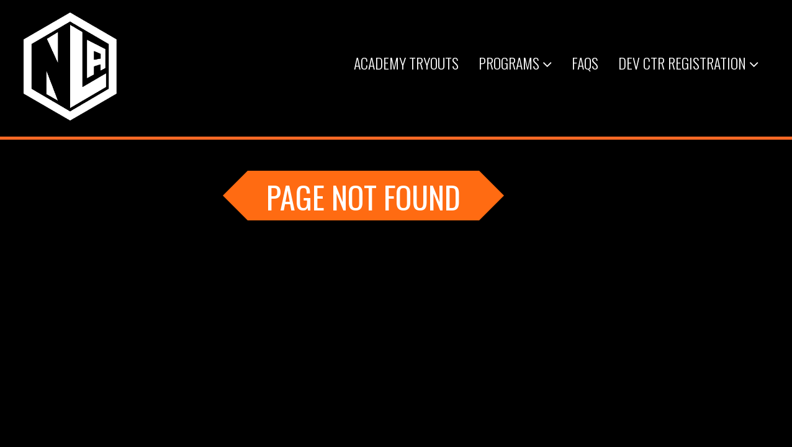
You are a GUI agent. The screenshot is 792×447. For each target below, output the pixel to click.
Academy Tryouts (406, 63)
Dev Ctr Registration (688, 63)
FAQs (585, 63)
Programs (515, 63)
